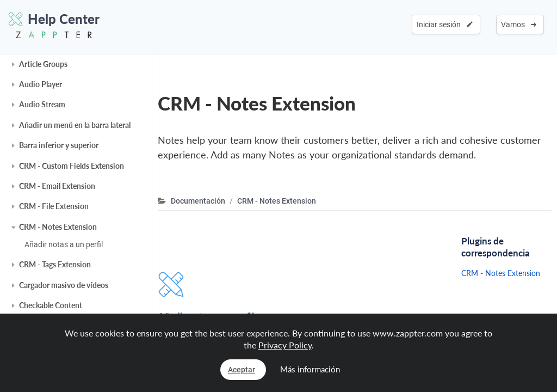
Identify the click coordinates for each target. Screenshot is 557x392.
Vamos (518, 24)
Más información (310, 369)
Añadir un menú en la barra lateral (75, 125)
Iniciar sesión (445, 24)
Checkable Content (50, 305)
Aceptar (241, 369)
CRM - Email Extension (57, 186)
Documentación (198, 201)
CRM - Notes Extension (58, 226)
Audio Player (40, 84)
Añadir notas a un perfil (63, 244)
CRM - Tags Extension (55, 264)
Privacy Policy (285, 345)
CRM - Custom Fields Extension (71, 165)
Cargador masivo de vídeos (63, 285)
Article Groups (43, 64)
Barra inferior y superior (58, 145)
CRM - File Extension (54, 206)
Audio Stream (42, 104)
